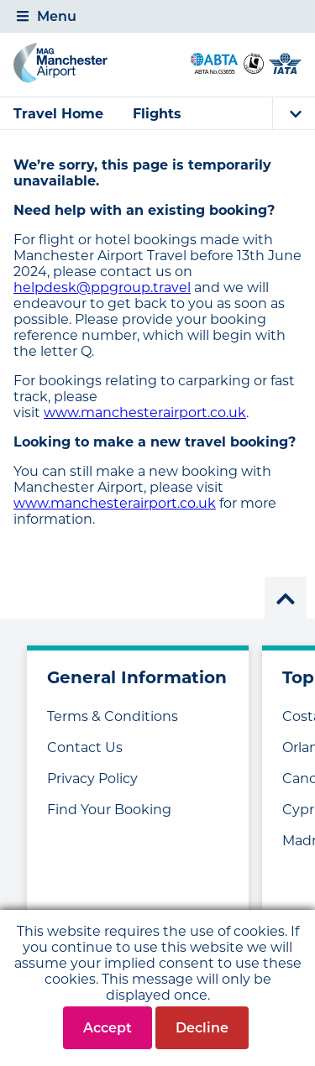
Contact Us (85, 747)
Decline (202, 1028)
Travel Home (58, 114)
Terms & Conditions (112, 716)
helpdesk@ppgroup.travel (102, 287)
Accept (107, 1028)
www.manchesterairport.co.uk (145, 413)
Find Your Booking (109, 810)
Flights (157, 114)
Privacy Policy (92, 778)
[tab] (157, 16)
